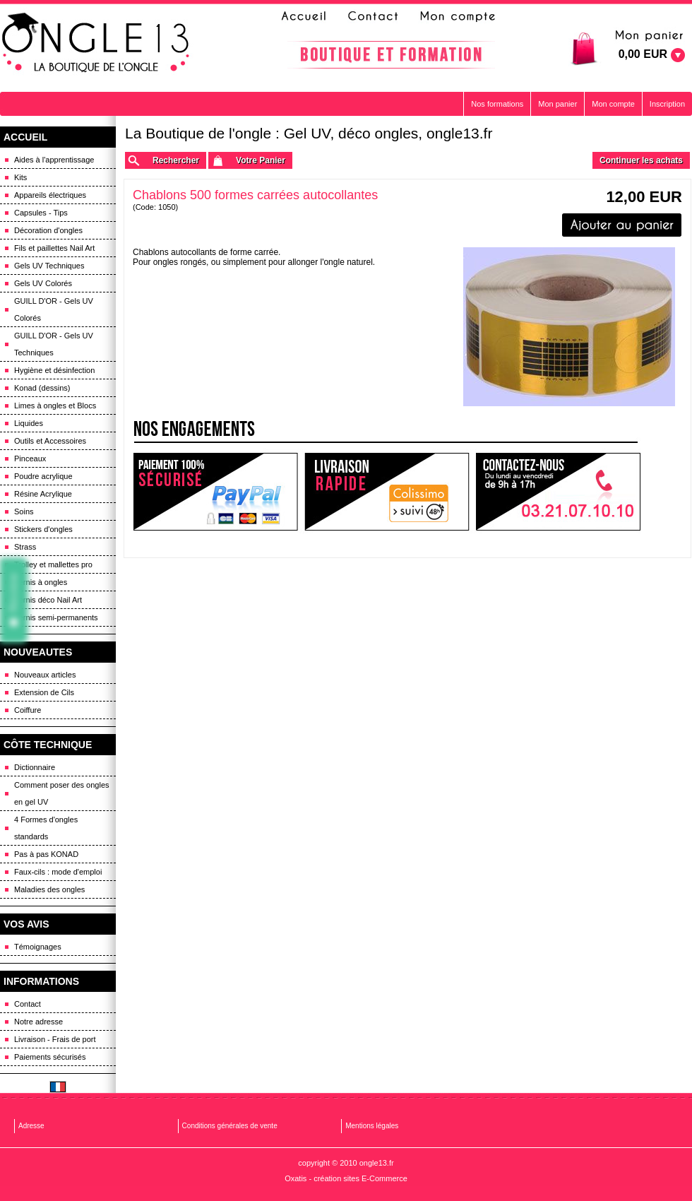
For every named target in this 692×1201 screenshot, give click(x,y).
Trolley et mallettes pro (53, 564)
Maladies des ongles (49, 889)
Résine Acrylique (43, 494)
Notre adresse (38, 1021)
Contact (27, 1004)
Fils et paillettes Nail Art (54, 248)
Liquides (28, 423)
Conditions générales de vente (230, 1126)
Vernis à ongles (40, 582)
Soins (24, 511)
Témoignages (37, 946)
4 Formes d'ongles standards (46, 828)
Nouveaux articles (45, 674)
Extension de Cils (44, 692)
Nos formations (497, 104)
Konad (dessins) (42, 388)
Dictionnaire (34, 767)
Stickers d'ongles (43, 529)
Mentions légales (371, 1126)
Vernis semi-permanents (56, 617)
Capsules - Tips (41, 212)
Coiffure (27, 710)
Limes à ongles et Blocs (55, 405)
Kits (20, 177)
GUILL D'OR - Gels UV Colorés (53, 309)
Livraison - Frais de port (55, 1039)
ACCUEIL (25, 137)
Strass (25, 547)
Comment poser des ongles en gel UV (61, 793)
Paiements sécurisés (50, 1057)
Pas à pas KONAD (46, 854)
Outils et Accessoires (50, 441)
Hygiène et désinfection (54, 370)
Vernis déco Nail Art (48, 600)
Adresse (31, 1126)
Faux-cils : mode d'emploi (58, 872)
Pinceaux (30, 458)
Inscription (667, 104)
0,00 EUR (643, 54)
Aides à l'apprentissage (54, 159)
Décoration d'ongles (48, 230)
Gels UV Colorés (43, 283)
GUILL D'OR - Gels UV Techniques (53, 344)
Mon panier (557, 104)
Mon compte (613, 104)
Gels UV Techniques (49, 265)
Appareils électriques (50, 195)
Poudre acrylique (43, 476)
